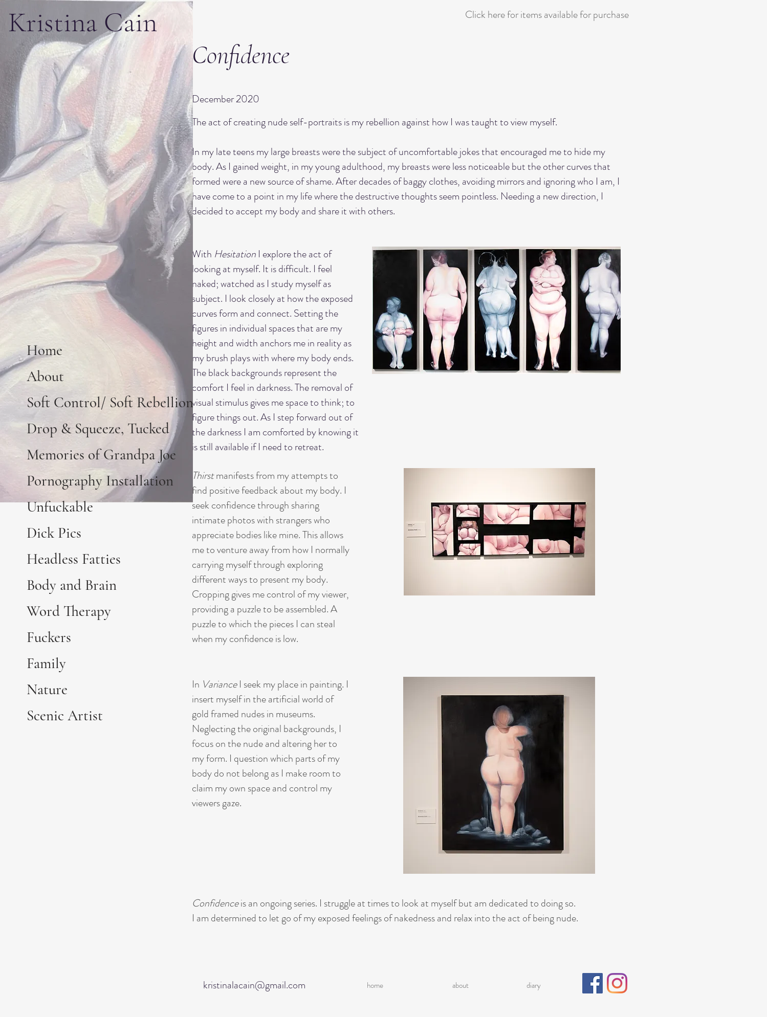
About (45, 376)
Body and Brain (72, 585)
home (375, 985)
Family (46, 663)
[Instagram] (617, 983)
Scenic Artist (65, 715)
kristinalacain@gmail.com (254, 985)
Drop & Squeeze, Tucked (98, 428)
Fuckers (49, 637)
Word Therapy (69, 611)
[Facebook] (592, 983)
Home (44, 350)
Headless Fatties (74, 559)
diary (534, 985)
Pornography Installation (100, 481)
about (460, 985)
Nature (47, 689)
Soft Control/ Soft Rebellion (109, 402)
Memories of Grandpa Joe (101, 454)
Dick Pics (54, 533)
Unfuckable (60, 507)
